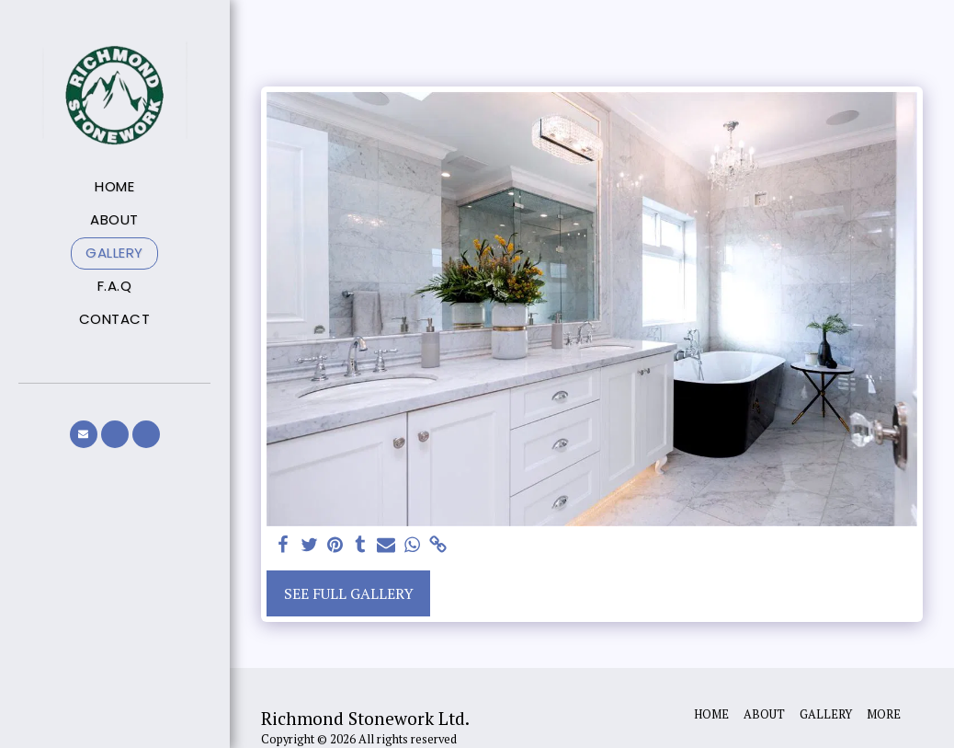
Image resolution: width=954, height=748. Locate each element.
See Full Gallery (349, 593)
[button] (83, 434)
